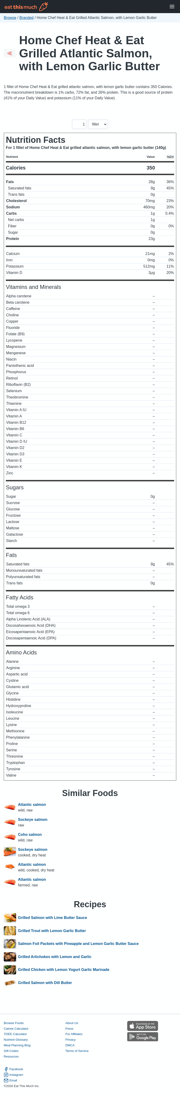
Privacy (70, 1039)
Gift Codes (11, 1051)
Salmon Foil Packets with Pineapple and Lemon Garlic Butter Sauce (78, 943)
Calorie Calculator (16, 1028)
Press (69, 1028)
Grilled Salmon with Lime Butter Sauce (52, 917)
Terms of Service (77, 1051)
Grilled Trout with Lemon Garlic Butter (52, 931)
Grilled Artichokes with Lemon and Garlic (54, 957)
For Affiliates (73, 1034)
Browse (10, 18)
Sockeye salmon (32, 820)
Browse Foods (14, 1023)
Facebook (13, 1069)
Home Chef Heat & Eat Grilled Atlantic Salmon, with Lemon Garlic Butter (89, 53)
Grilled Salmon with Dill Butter (45, 983)
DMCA (70, 1045)
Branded (26, 18)
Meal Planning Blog (17, 1045)
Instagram (13, 1075)
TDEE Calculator (15, 1034)
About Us (71, 1023)
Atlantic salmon (32, 805)
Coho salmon (30, 835)
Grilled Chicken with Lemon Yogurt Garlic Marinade (63, 970)
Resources (11, 1056)
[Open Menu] (172, 7)
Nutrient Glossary (16, 1039)
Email (10, 1080)
